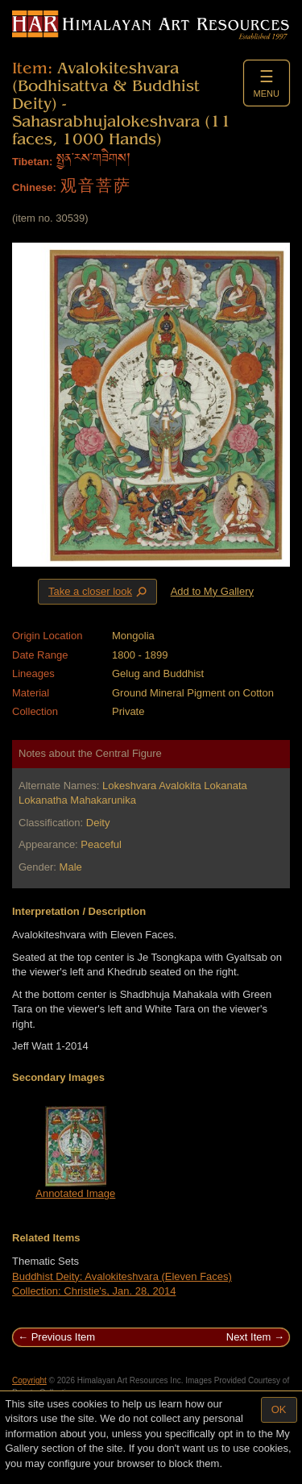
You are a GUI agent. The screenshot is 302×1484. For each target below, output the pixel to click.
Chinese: (34, 187)
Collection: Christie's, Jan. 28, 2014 (94, 1291)
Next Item (248, 1337)
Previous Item (63, 1337)
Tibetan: (32, 162)
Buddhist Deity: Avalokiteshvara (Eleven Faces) (122, 1276)
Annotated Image (75, 1193)
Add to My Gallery (212, 591)
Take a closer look (99, 591)
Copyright (29, 1380)
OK (279, 1409)
